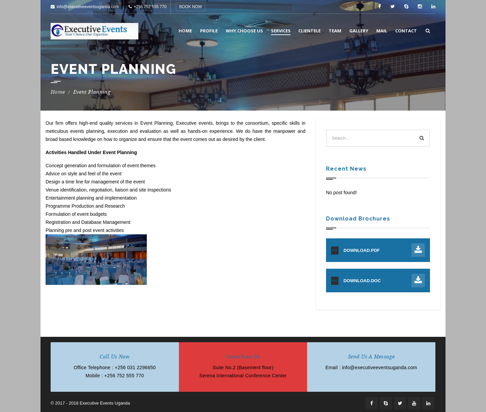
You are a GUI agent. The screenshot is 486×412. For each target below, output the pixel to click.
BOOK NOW (190, 6)
